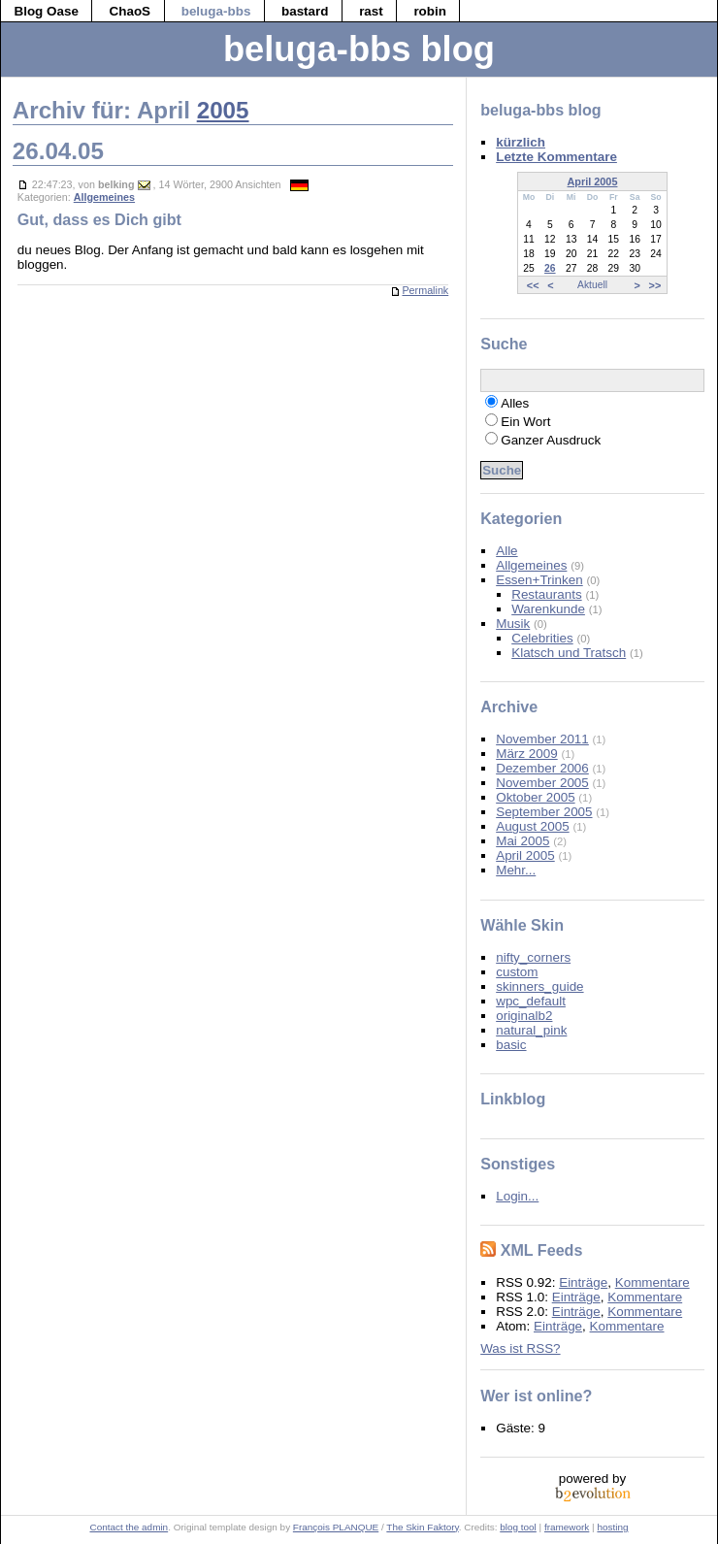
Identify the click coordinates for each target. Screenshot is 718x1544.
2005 (223, 110)
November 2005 (542, 782)
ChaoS (130, 11)
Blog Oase (46, 11)
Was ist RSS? (520, 1348)
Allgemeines (104, 197)
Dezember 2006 (542, 768)
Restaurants (546, 594)
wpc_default (531, 1001)
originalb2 (524, 1015)
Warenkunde (548, 609)
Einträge (583, 1282)
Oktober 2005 (535, 797)
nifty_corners (533, 957)
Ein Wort (525, 421)
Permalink (419, 290)
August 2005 (532, 826)
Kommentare (652, 1282)
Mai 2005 (522, 841)
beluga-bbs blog (359, 49)
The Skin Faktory (422, 1527)
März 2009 (527, 753)
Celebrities (541, 638)
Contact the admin (129, 1527)
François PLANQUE (335, 1527)
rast (371, 11)
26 (550, 268)
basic (511, 1044)
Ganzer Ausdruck (551, 440)
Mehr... (516, 870)
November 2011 (542, 739)
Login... (517, 1196)
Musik (513, 623)
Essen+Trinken (539, 580)
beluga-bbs (216, 11)
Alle (506, 550)
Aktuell (592, 284)
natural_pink (531, 1030)
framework (566, 1527)
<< (533, 284)
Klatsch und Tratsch (568, 652)
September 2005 (544, 812)
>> (655, 284)
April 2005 (593, 181)
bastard (305, 11)
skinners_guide (539, 986)
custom (517, 972)
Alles (515, 403)
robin (429, 11)
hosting (612, 1527)
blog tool (518, 1527)
